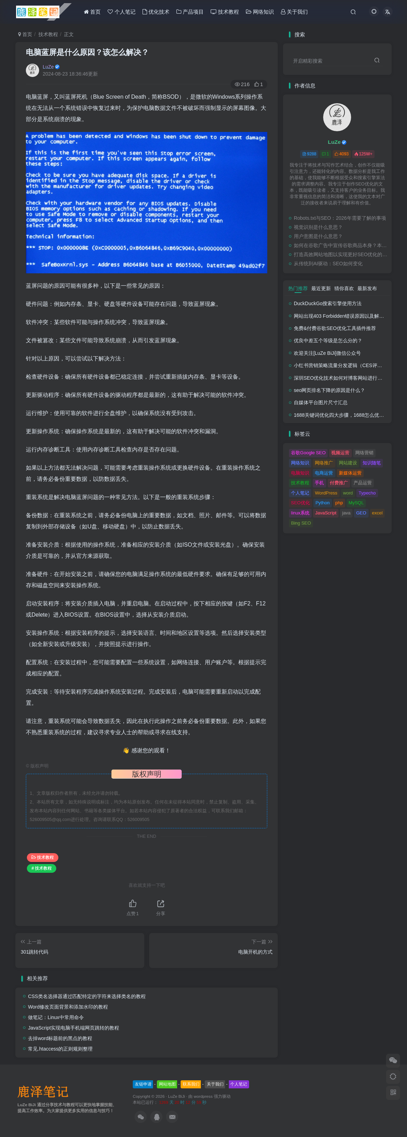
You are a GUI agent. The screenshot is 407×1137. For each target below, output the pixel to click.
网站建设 (348, 462)
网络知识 (300, 462)
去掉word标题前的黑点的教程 (60, 1038)
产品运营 (363, 482)
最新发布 (367, 288)
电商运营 (324, 473)
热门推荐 (298, 288)
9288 (309, 154)
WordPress (326, 493)
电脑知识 (300, 473)
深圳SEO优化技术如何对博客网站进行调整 (340, 378)
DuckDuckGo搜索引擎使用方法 (328, 303)
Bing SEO (301, 523)
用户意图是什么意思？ (318, 236)
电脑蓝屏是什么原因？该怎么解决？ (87, 52)
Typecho (367, 493)
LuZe (48, 67)
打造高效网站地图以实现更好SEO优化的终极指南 (341, 254)
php (339, 502)
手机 (319, 482)
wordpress (204, 1096)
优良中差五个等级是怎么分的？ (328, 340)
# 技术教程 (41, 868)
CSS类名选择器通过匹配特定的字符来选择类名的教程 (87, 996)
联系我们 (191, 1084)
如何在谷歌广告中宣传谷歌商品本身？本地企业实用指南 (341, 245)
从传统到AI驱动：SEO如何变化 (328, 263)
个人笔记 (300, 493)
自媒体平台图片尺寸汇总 (321, 402)
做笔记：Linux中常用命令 (55, 1017)
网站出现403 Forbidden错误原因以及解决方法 (344, 316)
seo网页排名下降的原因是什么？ (329, 390)
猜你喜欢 (344, 288)
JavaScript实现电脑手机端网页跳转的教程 (73, 1028)
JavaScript (325, 512)
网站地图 (167, 1084)
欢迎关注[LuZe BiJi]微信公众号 (327, 353)
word (348, 493)
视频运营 (340, 452)
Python (322, 502)
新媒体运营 (350, 473)
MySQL (356, 502)
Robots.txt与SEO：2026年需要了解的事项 (340, 218)
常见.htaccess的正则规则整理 (60, 1049)
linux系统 (300, 512)
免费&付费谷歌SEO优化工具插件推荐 (335, 328)
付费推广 (339, 482)
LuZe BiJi (176, 1096)
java (346, 512)
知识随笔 (372, 462)
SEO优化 (300, 502)
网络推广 (324, 462)
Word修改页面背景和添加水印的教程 (68, 1007)
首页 (25, 34)
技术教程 (48, 34)
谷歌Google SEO (308, 452)
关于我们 (215, 1084)
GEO (361, 512)
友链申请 (143, 1084)
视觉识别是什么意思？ (318, 227)
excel (377, 512)
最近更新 (321, 288)
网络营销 (364, 452)
